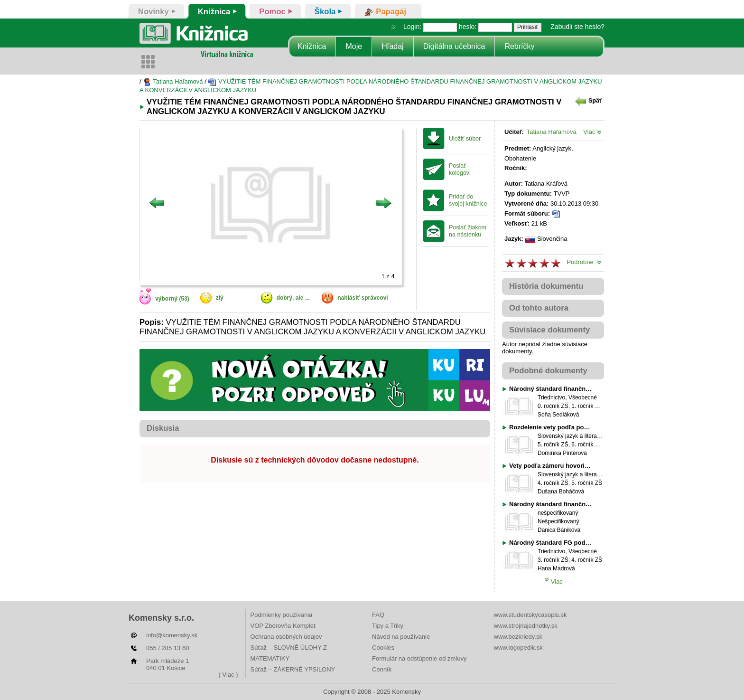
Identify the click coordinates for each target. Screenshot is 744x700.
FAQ (378, 614)
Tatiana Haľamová (173, 81)
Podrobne (584, 261)
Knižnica (312, 46)
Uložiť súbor (465, 138)
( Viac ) (228, 674)
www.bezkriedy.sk (518, 636)
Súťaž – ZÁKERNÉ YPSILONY (293, 669)
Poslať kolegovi (460, 169)
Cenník (381, 669)
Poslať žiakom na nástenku (467, 231)
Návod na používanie (401, 636)
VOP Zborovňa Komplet (283, 625)
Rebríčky (519, 46)
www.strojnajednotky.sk (526, 625)
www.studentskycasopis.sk (530, 614)
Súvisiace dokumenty (549, 329)
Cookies (383, 647)
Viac (592, 131)
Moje (353, 46)
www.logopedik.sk (518, 647)
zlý (219, 297)
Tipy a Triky (387, 625)
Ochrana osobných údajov (286, 636)
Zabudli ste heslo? (577, 26)
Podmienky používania (282, 614)
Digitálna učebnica (454, 46)
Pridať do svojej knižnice (468, 200)
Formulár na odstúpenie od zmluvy (419, 658)
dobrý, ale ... (293, 297)
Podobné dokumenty (548, 370)
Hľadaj (392, 46)
